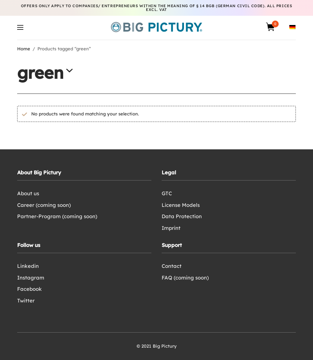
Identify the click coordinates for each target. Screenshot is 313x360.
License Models (181, 205)
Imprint (171, 228)
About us (28, 193)
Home (23, 48)
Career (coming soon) (44, 205)
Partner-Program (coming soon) (57, 216)
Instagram (30, 277)
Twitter (26, 300)
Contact (172, 266)
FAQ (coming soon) (185, 277)
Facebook (29, 289)
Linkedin (28, 266)
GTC (167, 193)
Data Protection (182, 216)
